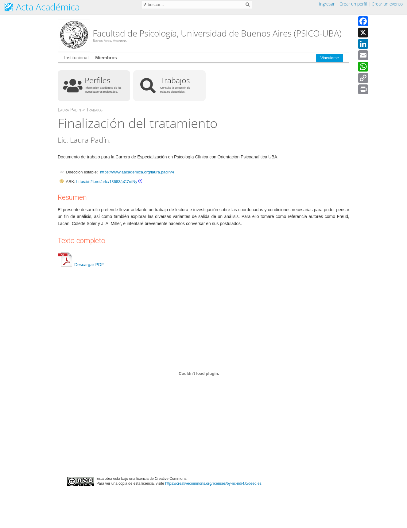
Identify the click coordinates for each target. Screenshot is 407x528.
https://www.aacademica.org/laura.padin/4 (137, 172)
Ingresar (327, 4)
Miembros (106, 57)
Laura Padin (69, 109)
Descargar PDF (81, 264)
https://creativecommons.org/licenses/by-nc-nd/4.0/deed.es (213, 483)
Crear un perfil (353, 4)
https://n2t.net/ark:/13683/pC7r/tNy (106, 181)
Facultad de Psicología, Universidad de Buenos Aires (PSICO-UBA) (217, 33)
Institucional (76, 57)
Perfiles (97, 80)
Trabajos (175, 80)
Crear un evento (387, 4)
